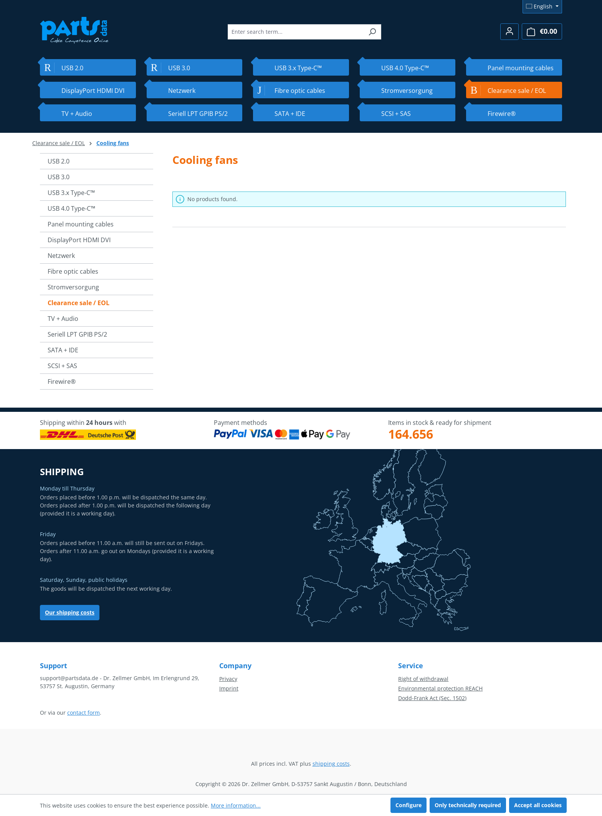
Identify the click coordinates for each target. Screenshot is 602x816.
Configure (408, 805)
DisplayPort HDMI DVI (79, 240)
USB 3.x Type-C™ (71, 192)
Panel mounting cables (81, 224)
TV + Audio (63, 318)
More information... (236, 805)
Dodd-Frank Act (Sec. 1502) (432, 698)
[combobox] (296, 32)
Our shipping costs (69, 612)
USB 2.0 (58, 161)
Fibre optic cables (73, 271)
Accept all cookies (538, 805)
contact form (83, 712)
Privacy (228, 678)
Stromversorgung (73, 287)
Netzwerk (61, 255)
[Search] (372, 32)
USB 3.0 (58, 177)
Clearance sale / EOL (78, 303)
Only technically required (468, 805)
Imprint (228, 688)
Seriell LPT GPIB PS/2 (77, 334)
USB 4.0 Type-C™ (71, 208)
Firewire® (62, 381)
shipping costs (331, 763)
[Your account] (509, 31)
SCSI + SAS (62, 366)
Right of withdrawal (423, 678)
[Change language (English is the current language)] (542, 6)
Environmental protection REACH (440, 688)
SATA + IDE (63, 350)
